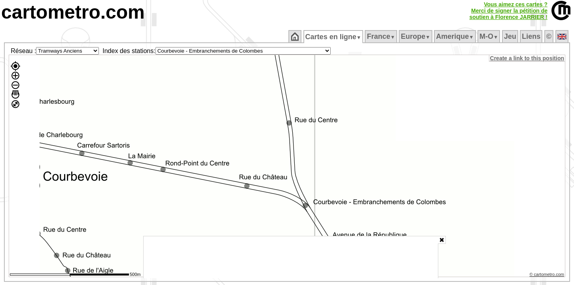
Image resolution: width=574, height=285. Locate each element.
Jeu (510, 36)
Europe (416, 36)
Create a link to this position (528, 58)
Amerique (455, 36)
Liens (532, 36)
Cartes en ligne (334, 37)
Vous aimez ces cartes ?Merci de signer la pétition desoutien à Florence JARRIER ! (508, 10)
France (382, 36)
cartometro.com (73, 12)
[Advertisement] (291, 257)
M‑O (489, 36)
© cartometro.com (547, 275)
